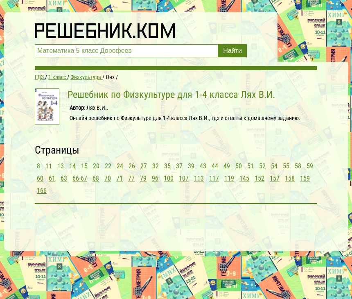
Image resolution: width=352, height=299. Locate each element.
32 (155, 166)
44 (215, 166)
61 (52, 178)
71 (119, 178)
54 (274, 166)
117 (214, 178)
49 (226, 166)
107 (184, 178)
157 (275, 178)
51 (250, 166)
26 (132, 166)
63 (64, 178)
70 (107, 178)
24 (120, 166)
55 (286, 166)
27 (143, 166)
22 (108, 166)
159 (305, 178)
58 (298, 166)
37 (179, 166)
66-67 (79, 178)
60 (40, 178)
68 (96, 178)
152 (259, 178)
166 (42, 191)
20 (96, 166)
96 (155, 178)
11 (48, 166)
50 (238, 166)
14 (72, 166)
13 (60, 166)
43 (203, 166)
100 (169, 178)
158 (290, 178)
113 (199, 178)
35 (167, 166)
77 (131, 178)
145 (244, 178)
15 (84, 166)
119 (229, 178)
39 (191, 166)
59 (310, 166)
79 (143, 178)
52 (262, 166)
